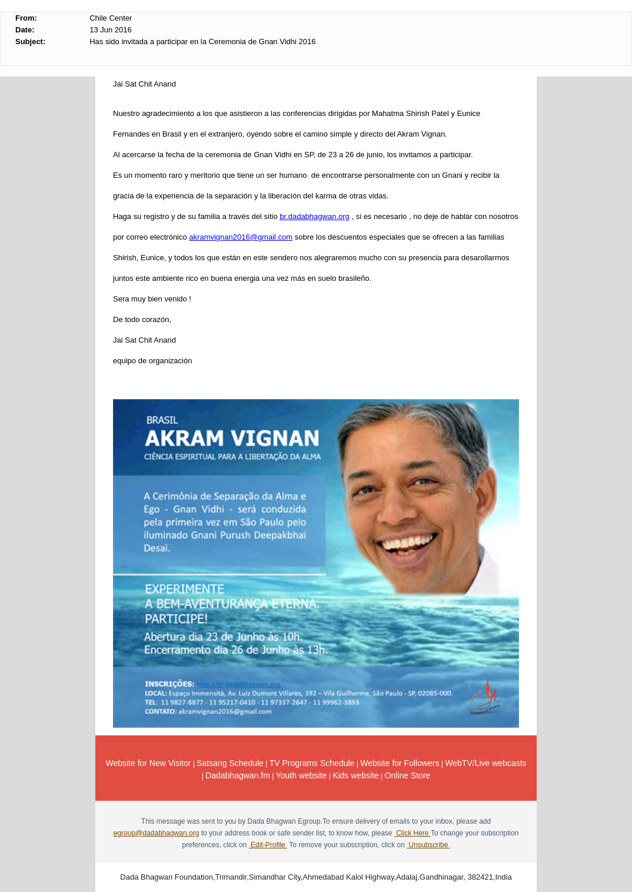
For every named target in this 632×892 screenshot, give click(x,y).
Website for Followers (399, 763)
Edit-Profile (268, 845)
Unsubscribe (428, 845)
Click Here (412, 833)
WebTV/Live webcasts (485, 763)
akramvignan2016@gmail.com (240, 237)
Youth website (301, 775)
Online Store (408, 775)
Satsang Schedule (230, 763)
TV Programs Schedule (312, 763)
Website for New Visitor (148, 763)
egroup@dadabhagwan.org (156, 833)
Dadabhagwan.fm (237, 775)
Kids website (355, 775)
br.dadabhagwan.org (315, 216)
